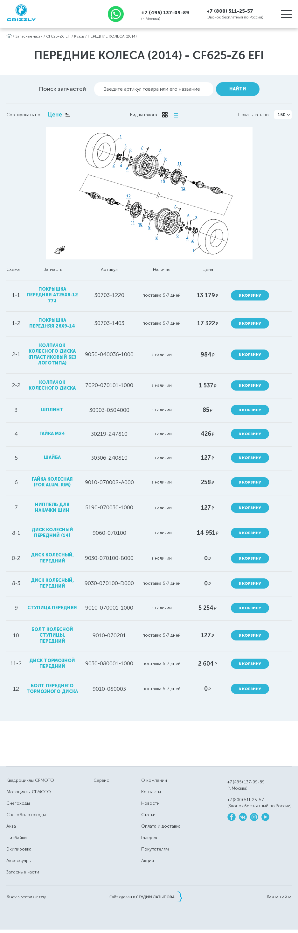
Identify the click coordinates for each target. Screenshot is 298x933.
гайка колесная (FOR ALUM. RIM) (52, 481)
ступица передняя (52, 607)
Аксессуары (18, 860)
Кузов (79, 36)
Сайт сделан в (145, 896)
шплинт (52, 409)
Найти (237, 88)
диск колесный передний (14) (52, 532)
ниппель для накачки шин (52, 507)
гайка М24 (52, 433)
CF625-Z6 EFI (58, 36)
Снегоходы (18, 803)
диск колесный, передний (52, 557)
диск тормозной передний (52, 663)
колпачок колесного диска (52, 385)
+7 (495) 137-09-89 (165, 12)
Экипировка (18, 849)
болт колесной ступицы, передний (52, 634)
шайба (52, 457)
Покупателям (155, 849)
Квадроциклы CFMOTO (30, 780)
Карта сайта (279, 896)
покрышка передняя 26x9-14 (52, 323)
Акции (147, 860)
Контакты (151, 792)
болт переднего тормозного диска (52, 688)
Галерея (149, 837)
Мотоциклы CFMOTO (28, 792)
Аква (11, 826)
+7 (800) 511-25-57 (229, 11)
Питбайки (16, 837)
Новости (150, 803)
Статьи (148, 814)
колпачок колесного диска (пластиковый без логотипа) (52, 354)
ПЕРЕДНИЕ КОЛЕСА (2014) (112, 36)
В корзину (250, 295)
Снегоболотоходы (26, 814)
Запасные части (29, 36)
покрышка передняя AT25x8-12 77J (52, 294)
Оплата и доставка (161, 826)
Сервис (101, 780)
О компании (154, 780)
